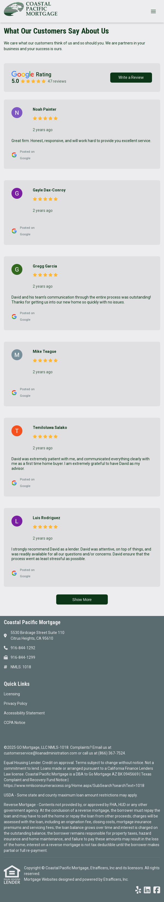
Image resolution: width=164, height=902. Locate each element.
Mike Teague (44, 351)
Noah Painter (44, 109)
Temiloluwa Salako (50, 427)
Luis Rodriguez (46, 518)
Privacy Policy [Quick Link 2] (15, 703)
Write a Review (131, 77)
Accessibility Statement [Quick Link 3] (24, 713)
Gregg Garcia (45, 266)
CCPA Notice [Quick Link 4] (14, 722)
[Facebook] (156, 890)
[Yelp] (138, 890)
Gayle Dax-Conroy (49, 190)
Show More (82, 599)
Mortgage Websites (41, 879)
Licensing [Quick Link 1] (12, 694)
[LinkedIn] (147, 890)
